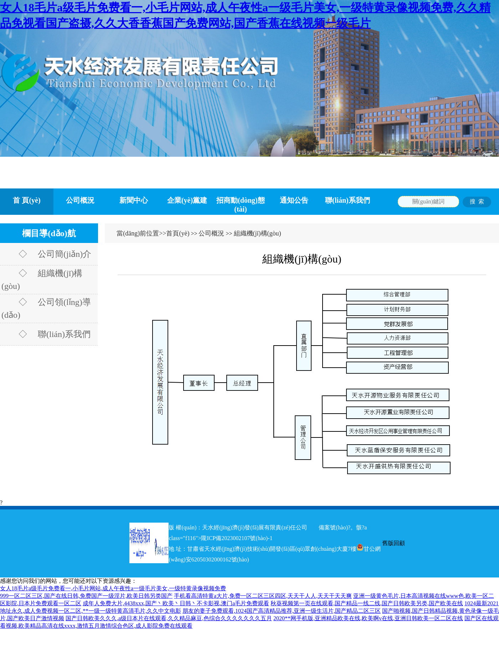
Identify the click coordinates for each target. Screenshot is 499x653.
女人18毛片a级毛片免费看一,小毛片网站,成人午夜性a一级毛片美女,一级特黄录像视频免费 (113, 588)
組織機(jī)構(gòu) (257, 233)
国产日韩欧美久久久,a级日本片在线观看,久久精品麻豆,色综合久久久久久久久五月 (169, 618)
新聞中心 (133, 200)
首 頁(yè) (26, 200)
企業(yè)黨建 (187, 200)
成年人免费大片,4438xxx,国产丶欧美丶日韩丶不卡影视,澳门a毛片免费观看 (176, 603)
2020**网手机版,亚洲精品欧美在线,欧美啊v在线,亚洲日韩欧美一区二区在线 (368, 618)
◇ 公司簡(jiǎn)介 (46, 254)
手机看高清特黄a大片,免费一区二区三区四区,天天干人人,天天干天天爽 (263, 596)
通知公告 (294, 200)
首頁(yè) (177, 233)
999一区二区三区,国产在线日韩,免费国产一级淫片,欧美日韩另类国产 (86, 596)
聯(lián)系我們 (347, 200)
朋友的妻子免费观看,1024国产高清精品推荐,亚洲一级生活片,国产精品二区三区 (281, 611)
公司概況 (80, 200)
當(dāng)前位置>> (141, 233)
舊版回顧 (393, 543)
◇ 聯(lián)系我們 (46, 334)
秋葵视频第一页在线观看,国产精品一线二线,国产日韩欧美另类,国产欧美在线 (367, 603)
